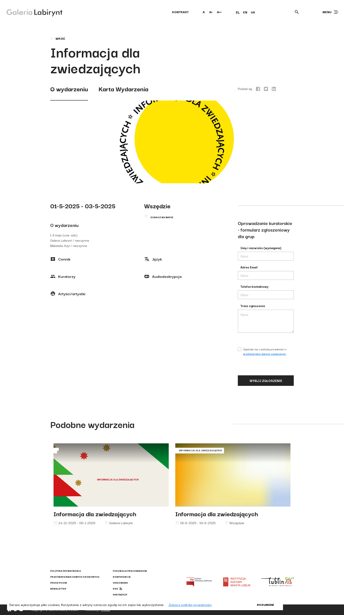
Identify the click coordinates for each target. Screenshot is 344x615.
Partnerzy (120, 594)
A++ (219, 11)
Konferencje (122, 577)
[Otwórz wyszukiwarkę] (297, 12)
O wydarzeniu (69, 88)
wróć (57, 38)
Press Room (58, 582)
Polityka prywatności (65, 571)
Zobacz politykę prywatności (190, 604)
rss (115, 588)
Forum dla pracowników (130, 571)
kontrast (180, 11)
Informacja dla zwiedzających (95, 513)
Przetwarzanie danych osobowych (74, 577)
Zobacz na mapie (161, 217)
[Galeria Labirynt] (31, 12)
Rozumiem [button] (265, 604)
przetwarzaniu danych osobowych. (264, 354)
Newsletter (58, 588)
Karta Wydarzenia (123, 88)
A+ (211, 11)
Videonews (120, 582)
